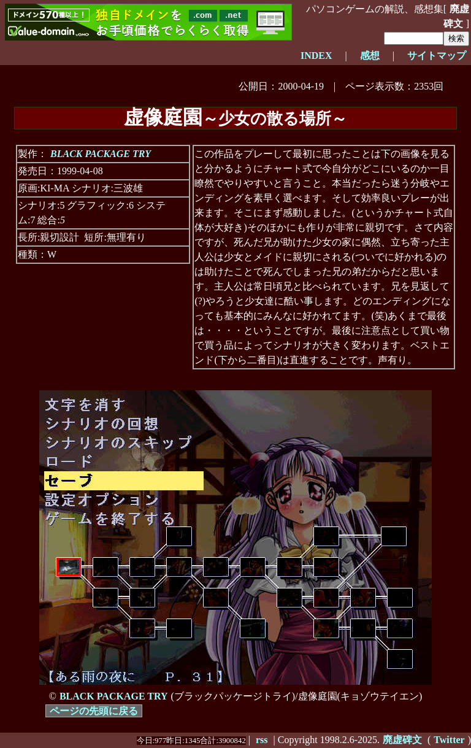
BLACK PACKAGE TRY (100, 153)
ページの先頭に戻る (94, 711)
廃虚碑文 (456, 16)
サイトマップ (436, 55)
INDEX (316, 55)
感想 (370, 55)
